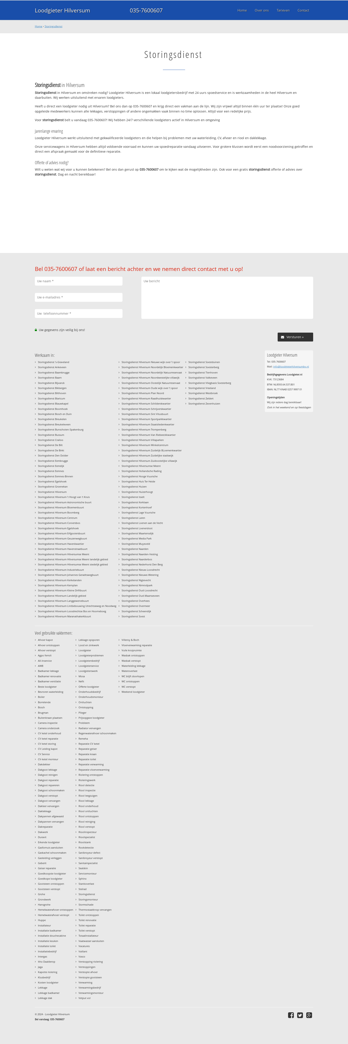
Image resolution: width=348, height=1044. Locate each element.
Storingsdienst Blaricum (51, 398)
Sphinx (83, 878)
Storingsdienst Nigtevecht (136, 580)
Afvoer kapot (45, 639)
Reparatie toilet (87, 759)
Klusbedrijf (44, 977)
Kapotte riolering (47, 972)
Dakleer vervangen (48, 806)
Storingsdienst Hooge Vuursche (140, 476)
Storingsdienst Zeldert (201, 398)
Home (38, 26)
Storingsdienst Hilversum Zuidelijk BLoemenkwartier (152, 450)
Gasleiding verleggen (50, 858)
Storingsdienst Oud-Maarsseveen (141, 595)
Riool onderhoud (88, 806)
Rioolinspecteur (88, 832)
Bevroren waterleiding (50, 691)
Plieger (82, 712)
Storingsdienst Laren (133, 517)
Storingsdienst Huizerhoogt (137, 491)
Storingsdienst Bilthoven (52, 393)
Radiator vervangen (90, 728)
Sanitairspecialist (88, 863)
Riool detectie (86, 785)
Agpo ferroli (44, 655)
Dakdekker (44, 764)
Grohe (41, 894)
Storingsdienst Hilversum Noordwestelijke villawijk (151, 377)
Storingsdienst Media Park (137, 538)
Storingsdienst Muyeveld (136, 543)
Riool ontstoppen (89, 816)
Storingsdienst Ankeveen (52, 367)
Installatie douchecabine (52, 935)
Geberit (42, 863)
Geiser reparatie (47, 868)
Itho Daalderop (46, 961)
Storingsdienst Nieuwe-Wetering (140, 574)
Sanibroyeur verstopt (91, 858)
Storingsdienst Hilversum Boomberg (58, 512)
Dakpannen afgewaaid (51, 816)
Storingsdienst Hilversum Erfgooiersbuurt (61, 533)
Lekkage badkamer (48, 993)
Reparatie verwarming (91, 764)
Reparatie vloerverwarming (94, 769)
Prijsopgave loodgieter (91, 717)
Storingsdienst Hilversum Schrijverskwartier (146, 408)
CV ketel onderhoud (49, 733)
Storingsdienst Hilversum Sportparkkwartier (147, 419)
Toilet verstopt (87, 930)
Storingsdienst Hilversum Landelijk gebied (62, 595)
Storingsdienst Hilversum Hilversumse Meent (63, 554)
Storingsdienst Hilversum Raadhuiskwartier (146, 398)
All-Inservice (45, 660)
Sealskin (83, 868)
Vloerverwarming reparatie (137, 645)
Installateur (44, 925)
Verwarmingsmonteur (91, 993)
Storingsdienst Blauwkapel (53, 403)
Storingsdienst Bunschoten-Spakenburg (60, 429)
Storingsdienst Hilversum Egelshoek (58, 528)
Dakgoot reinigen (48, 774)
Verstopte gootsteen (90, 977)
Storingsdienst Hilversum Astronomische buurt (64, 502)
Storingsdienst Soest (133, 616)
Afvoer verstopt (47, 650)
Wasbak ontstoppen (133, 655)
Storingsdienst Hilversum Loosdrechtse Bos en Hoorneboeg (72, 611)
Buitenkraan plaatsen (50, 717)
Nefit (81, 681)
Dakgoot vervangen (49, 800)
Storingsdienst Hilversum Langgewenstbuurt (63, 600)
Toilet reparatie (87, 925)
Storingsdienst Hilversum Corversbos (59, 523)
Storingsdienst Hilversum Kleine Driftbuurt (62, 590)
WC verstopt (129, 686)
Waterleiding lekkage (133, 665)
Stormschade (86, 904)
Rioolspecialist (87, 837)
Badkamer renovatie (49, 676)
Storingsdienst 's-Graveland (53, 362)
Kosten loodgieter (48, 982)
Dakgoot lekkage (47, 769)
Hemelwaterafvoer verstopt (53, 915)
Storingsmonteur (88, 899)
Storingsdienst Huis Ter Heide (138, 481)
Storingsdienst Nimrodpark (137, 585)
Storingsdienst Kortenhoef (137, 507)
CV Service (44, 754)
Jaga (40, 967)
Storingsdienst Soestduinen (204, 362)
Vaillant (83, 951)
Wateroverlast (129, 671)
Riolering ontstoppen (91, 774)
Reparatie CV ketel (89, 743)
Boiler (41, 697)
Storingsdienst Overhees (136, 600)
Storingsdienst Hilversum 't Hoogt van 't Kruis (64, 497)
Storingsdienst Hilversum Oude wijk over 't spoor (150, 388)
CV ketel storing (47, 743)
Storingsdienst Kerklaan (135, 502)
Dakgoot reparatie (48, 780)
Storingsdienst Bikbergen (52, 388)
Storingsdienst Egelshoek (52, 481)
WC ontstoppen (131, 681)
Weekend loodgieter (133, 691)
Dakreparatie (45, 826)
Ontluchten (85, 702)
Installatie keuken (48, 941)
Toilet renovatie (87, 920)
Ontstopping (86, 707)
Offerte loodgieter (89, 686)
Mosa (82, 676)
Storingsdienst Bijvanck (51, 383)
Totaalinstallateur (88, 935)
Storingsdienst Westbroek (203, 393)
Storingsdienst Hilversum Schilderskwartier (146, 403)
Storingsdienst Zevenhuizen (204, 403)
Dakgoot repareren (48, 785)
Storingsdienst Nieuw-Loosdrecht (141, 569)
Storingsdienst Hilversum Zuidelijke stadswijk (147, 455)
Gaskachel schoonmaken (52, 852)
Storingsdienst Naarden (135, 549)
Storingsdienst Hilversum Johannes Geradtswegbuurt (68, 574)
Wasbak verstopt (131, 660)
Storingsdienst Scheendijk (136, 611)
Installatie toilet (47, 946)
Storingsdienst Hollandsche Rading (142, 471)
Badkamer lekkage (48, 671)
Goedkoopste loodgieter (52, 873)
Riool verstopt (87, 826)
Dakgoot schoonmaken (51, 790)
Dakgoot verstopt (48, 795)
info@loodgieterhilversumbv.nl (291, 366)
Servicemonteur (88, 873)
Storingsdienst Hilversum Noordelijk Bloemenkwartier (152, 367)
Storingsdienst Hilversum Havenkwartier (61, 543)
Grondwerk (44, 899)
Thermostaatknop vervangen (95, 909)
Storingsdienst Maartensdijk (138, 533)
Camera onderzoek (48, 728)
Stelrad (83, 889)
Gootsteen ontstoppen (51, 883)
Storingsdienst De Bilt (50, 445)
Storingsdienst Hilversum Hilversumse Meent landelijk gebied (73, 559)
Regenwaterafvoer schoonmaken (97, 733)
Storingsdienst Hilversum (52, 491)
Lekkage (42, 987)
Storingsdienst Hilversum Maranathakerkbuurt (64, 616)
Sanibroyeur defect (89, 852)
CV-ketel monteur (48, 759)
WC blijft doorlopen (133, 676)
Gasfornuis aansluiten (50, 847)
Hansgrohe (44, 904)
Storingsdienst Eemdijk (51, 466)
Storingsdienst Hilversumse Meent (141, 466)
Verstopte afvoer (88, 972)
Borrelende (44, 702)
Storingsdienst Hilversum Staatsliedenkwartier (148, 424)
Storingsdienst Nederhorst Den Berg (142, 564)
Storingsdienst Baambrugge (53, 372)
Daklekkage (44, 811)
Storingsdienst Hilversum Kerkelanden (60, 580)
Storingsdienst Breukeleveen (54, 424)
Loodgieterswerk (88, 671)
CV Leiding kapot (47, 748)
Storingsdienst (53, 26)
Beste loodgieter (47, 686)
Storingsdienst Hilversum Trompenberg (144, 429)
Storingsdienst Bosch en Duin (55, 414)
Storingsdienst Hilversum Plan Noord (143, 393)
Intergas (42, 956)
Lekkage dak (45, 998)
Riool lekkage (86, 800)
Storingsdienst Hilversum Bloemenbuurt (61, 507)
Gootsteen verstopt (49, 889)
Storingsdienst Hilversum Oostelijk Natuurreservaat (151, 383)
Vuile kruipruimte (132, 650)
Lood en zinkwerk (89, 645)
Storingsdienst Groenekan (53, 486)
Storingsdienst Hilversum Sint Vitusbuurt (145, 414)
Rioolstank (85, 842)
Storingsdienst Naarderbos (137, 559)
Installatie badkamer (49, 930)
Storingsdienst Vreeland (202, 388)
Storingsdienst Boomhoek (53, 408)
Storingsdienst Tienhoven (203, 372)
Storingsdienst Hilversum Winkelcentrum (145, 445)
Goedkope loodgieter (50, 878)
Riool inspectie (87, 790)
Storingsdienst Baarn (50, 377)
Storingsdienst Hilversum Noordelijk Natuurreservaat (152, 372)
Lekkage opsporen (89, 639)
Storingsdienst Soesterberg (203, 367)
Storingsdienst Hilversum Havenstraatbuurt (62, 549)
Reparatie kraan (88, 754)
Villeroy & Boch (130, 639)
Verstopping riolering (91, 961)
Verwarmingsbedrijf (90, 987)
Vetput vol (85, 998)
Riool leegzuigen (88, 795)
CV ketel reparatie (48, 738)
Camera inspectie (47, 722)
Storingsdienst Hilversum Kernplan (58, 585)
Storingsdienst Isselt (133, 497)
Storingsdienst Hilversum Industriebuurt (61, 569)
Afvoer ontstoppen (49, 645)
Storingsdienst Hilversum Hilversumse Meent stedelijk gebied (73, 564)
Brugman (43, 712)
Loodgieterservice (89, 665)
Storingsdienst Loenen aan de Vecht (142, 523)
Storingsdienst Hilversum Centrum (57, 517)
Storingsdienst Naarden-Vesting (140, 554)
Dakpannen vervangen (51, 821)
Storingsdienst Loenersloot (137, 528)
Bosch (41, 707)
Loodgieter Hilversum (62, 10)
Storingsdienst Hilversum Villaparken (143, 440)
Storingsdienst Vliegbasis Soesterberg (209, 383)
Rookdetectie (86, 847)
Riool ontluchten (88, 811)
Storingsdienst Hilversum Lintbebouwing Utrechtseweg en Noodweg (77, 606)
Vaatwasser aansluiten (91, 941)
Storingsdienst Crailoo (50, 440)
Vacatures (84, 946)
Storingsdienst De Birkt (51, 450)
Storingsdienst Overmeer (136, 606)
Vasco (82, 956)
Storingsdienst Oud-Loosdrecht (140, 590)
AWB (40, 665)
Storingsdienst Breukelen (52, 419)
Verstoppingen (87, 967)
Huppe (42, 920)
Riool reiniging (87, 821)
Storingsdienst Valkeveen (202, 377)
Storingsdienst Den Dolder (53, 455)
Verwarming (85, 982)
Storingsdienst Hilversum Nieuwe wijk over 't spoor (151, 362)
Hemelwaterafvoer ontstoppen (55, 909)
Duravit (42, 837)
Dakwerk (43, 832)
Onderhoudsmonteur (91, 697)
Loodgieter (85, 650)
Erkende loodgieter (49, 842)
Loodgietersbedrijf (89, 660)
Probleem (84, 722)
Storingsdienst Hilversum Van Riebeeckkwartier (149, 434)
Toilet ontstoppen (89, 915)
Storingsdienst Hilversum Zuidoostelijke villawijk (149, 460)
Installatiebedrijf (47, 951)
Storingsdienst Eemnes (51, 471)
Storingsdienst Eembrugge (53, 460)
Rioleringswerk (87, 780)
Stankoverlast (86, 883)
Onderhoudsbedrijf (90, 691)
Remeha (83, 738)
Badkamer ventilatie (49, 681)
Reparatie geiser (88, 748)
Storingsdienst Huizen (134, 486)
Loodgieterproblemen (91, 655)
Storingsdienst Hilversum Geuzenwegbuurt (62, 538)
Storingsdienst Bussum (51, 434)
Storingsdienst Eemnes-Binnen (55, 476)
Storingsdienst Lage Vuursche (138, 512)
